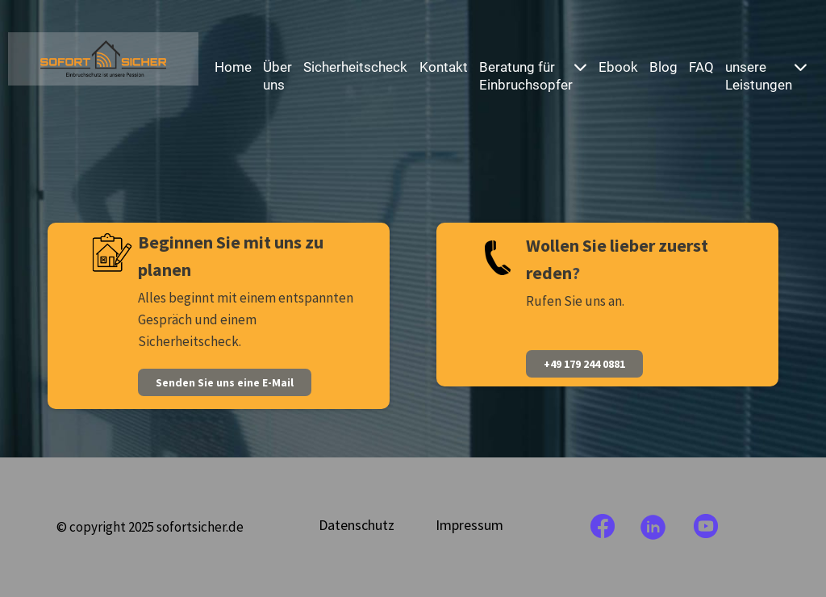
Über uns (277, 76)
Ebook (618, 67)
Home (233, 67)
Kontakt (443, 67)
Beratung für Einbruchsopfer (533, 75)
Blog (663, 67)
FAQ (701, 67)
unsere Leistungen (766, 75)
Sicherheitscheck (355, 67)
